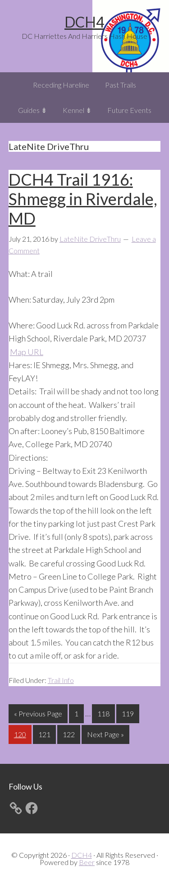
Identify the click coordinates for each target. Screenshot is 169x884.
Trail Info (61, 680)
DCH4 (84, 22)
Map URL (26, 352)
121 (45, 733)
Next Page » (105, 736)
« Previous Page (38, 715)
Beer (87, 862)
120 (21, 733)
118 (104, 712)
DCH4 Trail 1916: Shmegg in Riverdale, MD (83, 198)
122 (70, 733)
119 (129, 712)
